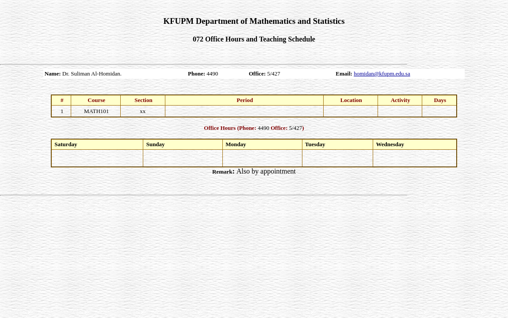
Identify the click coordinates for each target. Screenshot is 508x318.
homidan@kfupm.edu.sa (382, 73)
